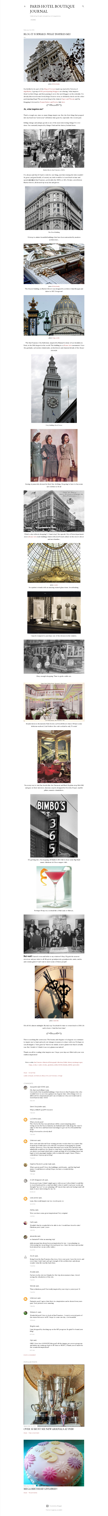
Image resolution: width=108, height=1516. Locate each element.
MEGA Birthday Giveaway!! (40, 1488)
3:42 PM (32, 1250)
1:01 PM (32, 1216)
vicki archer (34, 1198)
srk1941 (70, 1065)
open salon (76, 1065)
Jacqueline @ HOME (37, 1087)
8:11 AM (32, 1334)
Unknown (33, 1140)
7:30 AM (32, 1134)
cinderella (56, 1020)
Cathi (32, 1222)
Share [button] (25, 1073)
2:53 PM (32, 1230)
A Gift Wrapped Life (37, 1180)
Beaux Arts (45, 1076)
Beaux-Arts (68, 345)
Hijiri (31, 1340)
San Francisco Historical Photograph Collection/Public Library (53, 1062)
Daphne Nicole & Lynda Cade (41, 1164)
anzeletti (59, 1510)
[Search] (83, 6)
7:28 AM (32, 1113)
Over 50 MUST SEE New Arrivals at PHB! (49, 1429)
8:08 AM (32, 1192)
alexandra (33, 1236)
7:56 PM (32, 1306)
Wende (32, 1286)
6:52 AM (32, 1100)
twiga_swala (55, 338)
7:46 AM (32, 1158)
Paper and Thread (68, 99)
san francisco (53, 1076)
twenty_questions (48, 1065)
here (63, 102)
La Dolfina (33, 1119)
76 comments (33, 1492)
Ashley (32, 1210)
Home (33, 20)
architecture (37, 1076)
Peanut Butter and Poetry (49, 102)
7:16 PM (32, 1280)
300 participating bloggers (49, 91)
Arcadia (32, 1272)
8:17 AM (32, 1350)
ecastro (56, 585)
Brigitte (33, 1326)
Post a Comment (30, 1355)
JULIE (32, 1256)
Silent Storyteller (36, 1107)
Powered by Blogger (54, 1506)
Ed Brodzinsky (56, 84)
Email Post (32, 1073)
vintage (60, 1076)
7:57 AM (32, 1174)
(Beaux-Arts (32, 537)
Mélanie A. (34, 1312)
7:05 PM (32, 1266)
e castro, (40, 1065)
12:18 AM (32, 1320)
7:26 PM (32, 1292)
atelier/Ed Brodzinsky (60, 1065)
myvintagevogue (77, 1062)
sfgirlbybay (27, 91)
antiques (30, 1076)
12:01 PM (32, 1204)
